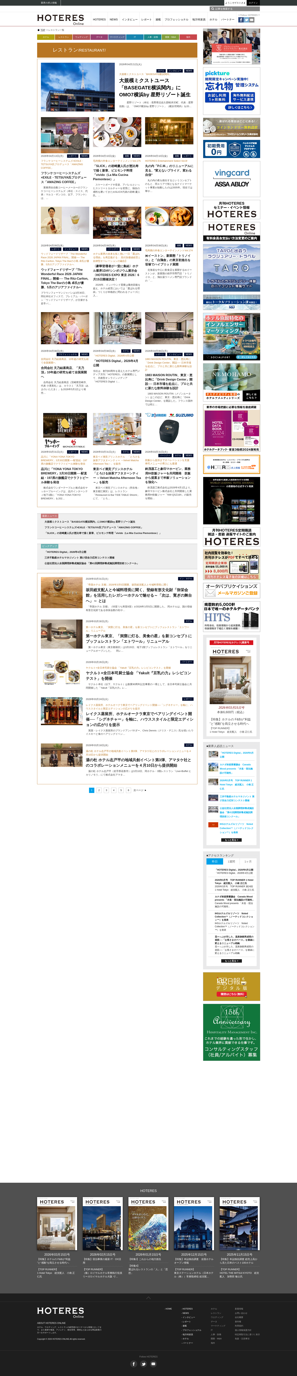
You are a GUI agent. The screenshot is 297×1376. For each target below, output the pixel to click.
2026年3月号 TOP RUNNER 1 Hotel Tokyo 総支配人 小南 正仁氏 (237, 784)
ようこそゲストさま (235, 3)
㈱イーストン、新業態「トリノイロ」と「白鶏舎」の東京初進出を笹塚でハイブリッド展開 (168, 260)
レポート (146, 19)
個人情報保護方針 (243, 1330)
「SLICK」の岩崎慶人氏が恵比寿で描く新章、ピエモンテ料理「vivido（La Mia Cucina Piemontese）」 (103, 533)
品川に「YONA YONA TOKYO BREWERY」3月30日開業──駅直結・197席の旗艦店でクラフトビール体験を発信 (64, 460)
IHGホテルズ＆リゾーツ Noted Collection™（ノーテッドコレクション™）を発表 (236, 828)
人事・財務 (153, 37)
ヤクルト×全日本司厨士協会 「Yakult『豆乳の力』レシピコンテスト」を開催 (128, 667)
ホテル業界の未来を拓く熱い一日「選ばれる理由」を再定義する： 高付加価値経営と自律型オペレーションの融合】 (117, 257)
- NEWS (185, 1313)
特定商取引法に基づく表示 (247, 1334)
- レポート (186, 1321)
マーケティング (117, 37)
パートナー (227, 19)
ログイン (253, 3)
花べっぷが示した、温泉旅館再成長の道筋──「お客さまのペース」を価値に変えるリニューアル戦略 (234, 940)
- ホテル (185, 1338)
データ (99, 37)
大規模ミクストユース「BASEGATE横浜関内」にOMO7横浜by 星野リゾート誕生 (155, 87)
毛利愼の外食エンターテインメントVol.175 (117, 160)
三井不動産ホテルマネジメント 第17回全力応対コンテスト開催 (79, 557)
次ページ (138, 790)
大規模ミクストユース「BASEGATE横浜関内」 (145, 74)
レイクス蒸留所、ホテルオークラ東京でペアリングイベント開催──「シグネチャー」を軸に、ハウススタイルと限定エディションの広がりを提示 (139, 719)
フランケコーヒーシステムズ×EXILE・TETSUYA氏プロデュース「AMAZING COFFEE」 (62, 164)
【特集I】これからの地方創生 (144, 1259)
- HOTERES (187, 1309)
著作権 (238, 1321)
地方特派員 (199, 19)
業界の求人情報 (49, 3)
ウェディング (81, 37)
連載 (158, 19)
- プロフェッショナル (191, 1330)
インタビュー (130, 19)
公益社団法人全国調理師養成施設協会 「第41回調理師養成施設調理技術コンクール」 (92, 563)
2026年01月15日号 (148, 1254)
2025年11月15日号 (239, 1254)
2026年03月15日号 (57, 1254)
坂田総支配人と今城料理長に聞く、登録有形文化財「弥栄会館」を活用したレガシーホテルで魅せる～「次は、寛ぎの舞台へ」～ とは (139, 595)
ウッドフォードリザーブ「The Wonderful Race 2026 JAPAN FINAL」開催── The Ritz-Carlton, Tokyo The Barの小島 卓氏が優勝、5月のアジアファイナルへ (64, 278)
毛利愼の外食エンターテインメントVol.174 (169, 250)
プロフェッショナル (176, 19)
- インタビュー (188, 1317)
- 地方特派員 (187, 1334)
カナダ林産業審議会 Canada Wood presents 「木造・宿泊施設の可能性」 (236, 768)
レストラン (64, 37)
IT (135, 37)
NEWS (114, 19)
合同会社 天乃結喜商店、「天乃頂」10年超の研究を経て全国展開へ (64, 372)
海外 (188, 37)
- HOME (168, 1309)
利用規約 (239, 1326)
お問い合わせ (241, 1313)
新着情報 (239, 1309)
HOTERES (99, 19)
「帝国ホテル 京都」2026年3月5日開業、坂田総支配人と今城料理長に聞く (127, 584)
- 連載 (184, 1326)
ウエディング (217, 1317)
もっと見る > (231, 840)
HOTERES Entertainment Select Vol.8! (166, 160)
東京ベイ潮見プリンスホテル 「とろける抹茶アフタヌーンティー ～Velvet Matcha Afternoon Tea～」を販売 (116, 460)
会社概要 (239, 1317)
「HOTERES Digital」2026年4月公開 (113, 355)
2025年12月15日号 (194, 1254)
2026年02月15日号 (103, 1254)
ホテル (213, 19)
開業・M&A (170, 37)
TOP (43, 30)
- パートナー (187, 1343)
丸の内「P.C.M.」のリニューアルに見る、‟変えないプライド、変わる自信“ (169, 170)
